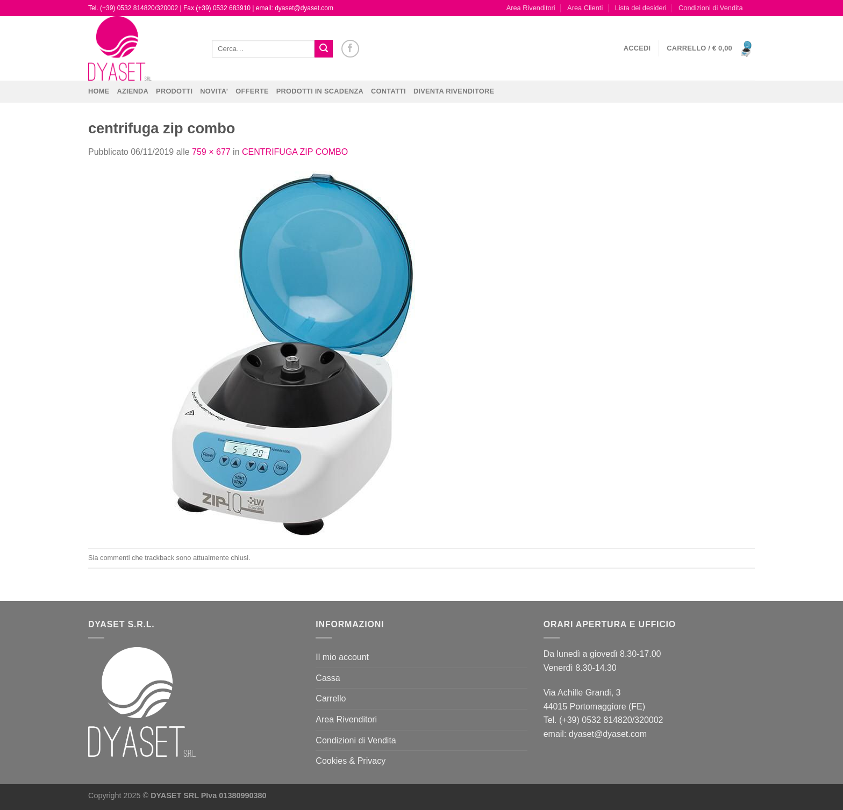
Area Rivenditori (530, 8)
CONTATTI (388, 91)
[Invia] (324, 49)
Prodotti (174, 91)
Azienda (132, 91)
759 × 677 (211, 151)
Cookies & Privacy (350, 760)
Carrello (331, 698)
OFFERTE (252, 91)
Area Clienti (585, 8)
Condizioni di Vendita (710, 8)
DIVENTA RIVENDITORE (453, 91)
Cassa (328, 678)
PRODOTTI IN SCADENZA (319, 91)
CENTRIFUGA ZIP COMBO (295, 151)
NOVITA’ (214, 91)
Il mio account (342, 657)
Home (98, 91)
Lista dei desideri (641, 8)
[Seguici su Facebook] (350, 49)
